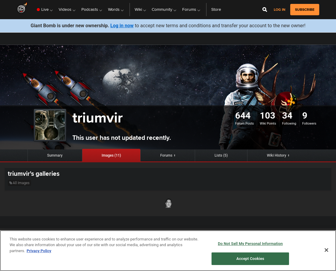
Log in (279, 9)
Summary (55, 155)
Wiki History (276, 155)
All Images (19, 183)
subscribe (304, 9)
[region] (168, 250)
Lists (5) (221, 155)
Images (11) (111, 155)
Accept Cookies (250, 258)
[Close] (326, 250)
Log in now (122, 25)
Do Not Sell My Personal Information (250, 243)
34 (287, 115)
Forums (166, 155)
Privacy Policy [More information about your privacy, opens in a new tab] (39, 251)
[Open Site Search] (265, 9)
